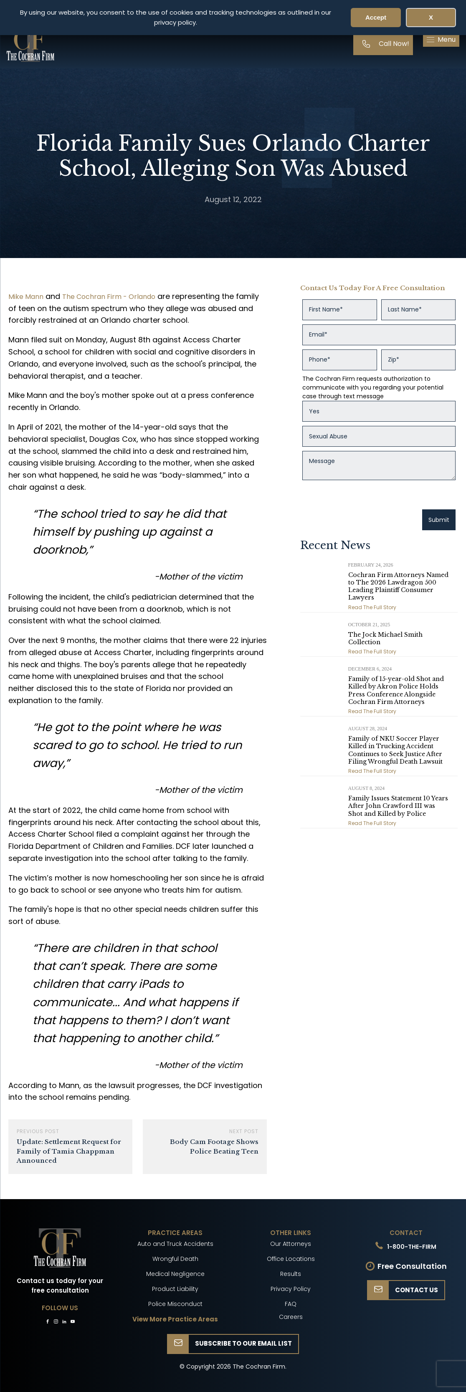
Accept (375, 17)
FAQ (290, 1304)
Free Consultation (412, 1266)
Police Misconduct (175, 1304)
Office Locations (291, 1259)
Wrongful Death (175, 1259)
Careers (291, 1317)
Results (290, 1274)
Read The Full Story (372, 607)
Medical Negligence (175, 1274)
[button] (441, 40)
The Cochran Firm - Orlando (108, 296)
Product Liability (175, 1289)
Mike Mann (25, 296)
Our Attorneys (290, 1244)
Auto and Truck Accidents (175, 1244)
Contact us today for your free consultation (60, 1285)
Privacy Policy (291, 1289)
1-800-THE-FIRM (411, 1247)
